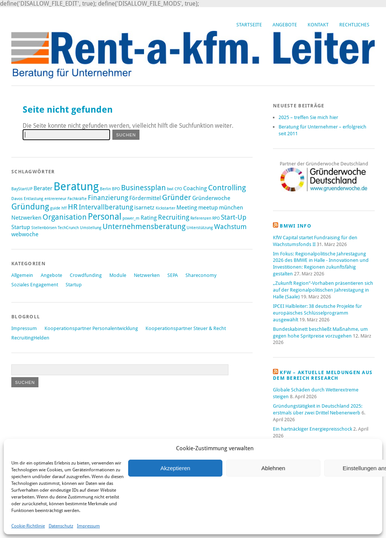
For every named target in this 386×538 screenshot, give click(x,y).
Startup (74, 284)
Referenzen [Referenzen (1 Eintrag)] (200, 218)
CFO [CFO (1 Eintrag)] (178, 188)
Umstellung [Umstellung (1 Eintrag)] (90, 227)
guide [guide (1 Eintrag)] (55, 208)
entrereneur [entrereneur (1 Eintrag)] (55, 198)
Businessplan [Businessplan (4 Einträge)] (143, 187)
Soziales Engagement (34, 284)
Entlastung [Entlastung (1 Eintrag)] (33, 198)
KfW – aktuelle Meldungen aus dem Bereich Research (322, 375)
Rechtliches (354, 25)
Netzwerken (147, 275)
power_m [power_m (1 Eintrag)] (131, 218)
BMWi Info (295, 226)
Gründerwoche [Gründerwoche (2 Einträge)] (211, 198)
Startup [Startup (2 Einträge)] (20, 227)
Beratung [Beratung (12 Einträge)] (76, 186)
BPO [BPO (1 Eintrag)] (116, 188)
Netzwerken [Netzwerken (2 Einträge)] (26, 217)
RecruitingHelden (30, 338)
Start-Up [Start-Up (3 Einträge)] (234, 217)
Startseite (249, 25)
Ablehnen (273, 468)
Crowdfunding (86, 275)
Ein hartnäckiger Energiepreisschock (312, 429)
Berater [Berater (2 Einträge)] (43, 188)
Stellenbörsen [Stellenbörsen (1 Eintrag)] (44, 227)
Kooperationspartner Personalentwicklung (91, 328)
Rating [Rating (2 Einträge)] (149, 217)
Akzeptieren (175, 468)
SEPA (172, 275)
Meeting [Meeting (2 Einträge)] (186, 207)
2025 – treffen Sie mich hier (308, 117)
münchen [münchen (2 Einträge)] (231, 207)
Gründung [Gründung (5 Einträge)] (30, 206)
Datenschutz (61, 526)
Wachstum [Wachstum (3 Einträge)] (230, 227)
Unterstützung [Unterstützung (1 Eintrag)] (200, 227)
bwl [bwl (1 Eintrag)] (170, 188)
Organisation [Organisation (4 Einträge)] (65, 217)
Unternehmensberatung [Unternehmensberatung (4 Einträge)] (144, 226)
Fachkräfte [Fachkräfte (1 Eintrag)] (77, 198)
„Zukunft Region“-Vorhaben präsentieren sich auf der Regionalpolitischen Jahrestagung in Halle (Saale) (323, 290)
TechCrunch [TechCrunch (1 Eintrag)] (68, 227)
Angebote (285, 25)
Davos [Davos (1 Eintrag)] (17, 198)
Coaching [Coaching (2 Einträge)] (195, 188)
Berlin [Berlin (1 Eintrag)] (105, 188)
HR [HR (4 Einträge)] (73, 206)
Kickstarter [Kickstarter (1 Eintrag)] (165, 208)
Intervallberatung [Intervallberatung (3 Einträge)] (106, 207)
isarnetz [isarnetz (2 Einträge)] (144, 207)
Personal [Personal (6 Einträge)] (104, 216)
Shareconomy (200, 275)
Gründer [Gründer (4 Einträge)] (176, 197)
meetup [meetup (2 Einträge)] (208, 207)
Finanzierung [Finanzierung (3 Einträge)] (108, 198)
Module (117, 275)
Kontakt (318, 25)
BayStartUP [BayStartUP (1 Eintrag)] (21, 188)
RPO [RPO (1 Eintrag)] (216, 218)
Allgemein (22, 275)
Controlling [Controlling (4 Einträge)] (227, 187)
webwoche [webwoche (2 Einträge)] (24, 234)
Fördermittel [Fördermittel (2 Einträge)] (145, 198)
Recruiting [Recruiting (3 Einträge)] (173, 217)
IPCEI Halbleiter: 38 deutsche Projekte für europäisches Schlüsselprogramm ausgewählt (317, 312)
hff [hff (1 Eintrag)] (64, 208)
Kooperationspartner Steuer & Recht (186, 328)
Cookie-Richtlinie (28, 526)
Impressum (88, 526)
